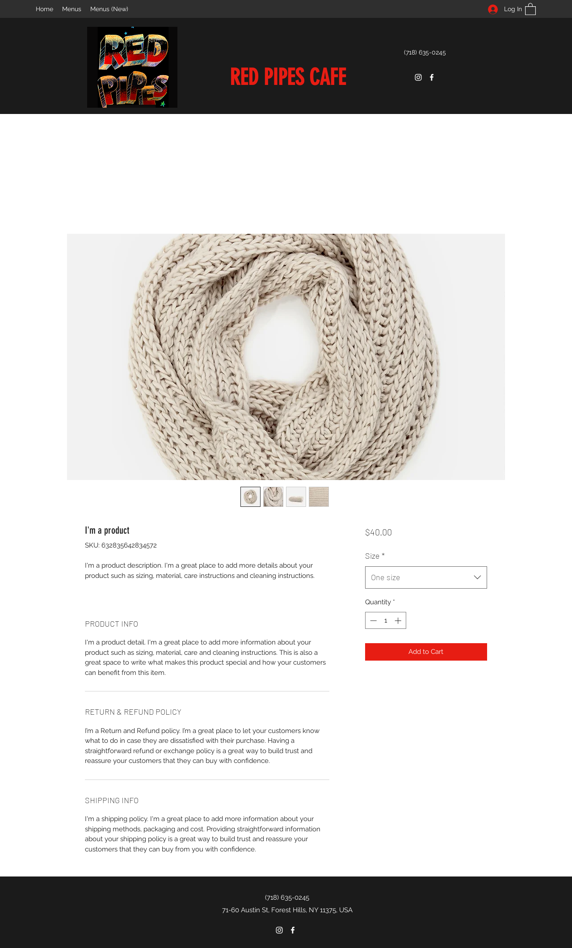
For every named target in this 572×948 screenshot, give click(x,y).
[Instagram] (418, 77)
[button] (530, 8)
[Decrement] (372, 620)
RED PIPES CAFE (288, 77)
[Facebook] (431, 77)
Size (375, 555)
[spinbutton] (385, 620)
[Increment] (399, 620)
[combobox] (426, 577)
